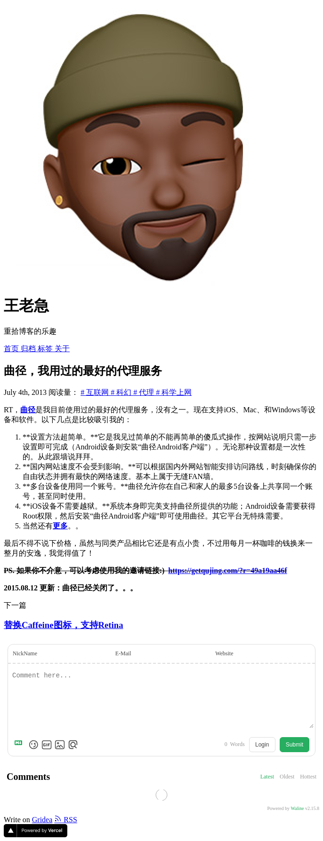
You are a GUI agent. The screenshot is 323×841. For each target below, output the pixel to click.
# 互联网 (96, 392)
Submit (294, 744)
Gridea (42, 820)
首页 (12, 349)
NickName (25, 653)
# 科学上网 (174, 392)
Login (262, 744)
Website (224, 653)
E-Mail (123, 653)
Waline (297, 808)
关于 (62, 349)
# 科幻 (122, 392)
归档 (29, 349)
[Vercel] (35, 835)
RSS (65, 820)
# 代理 (144, 392)
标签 (46, 349)
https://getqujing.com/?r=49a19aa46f (227, 570)
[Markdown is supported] (20, 744)
